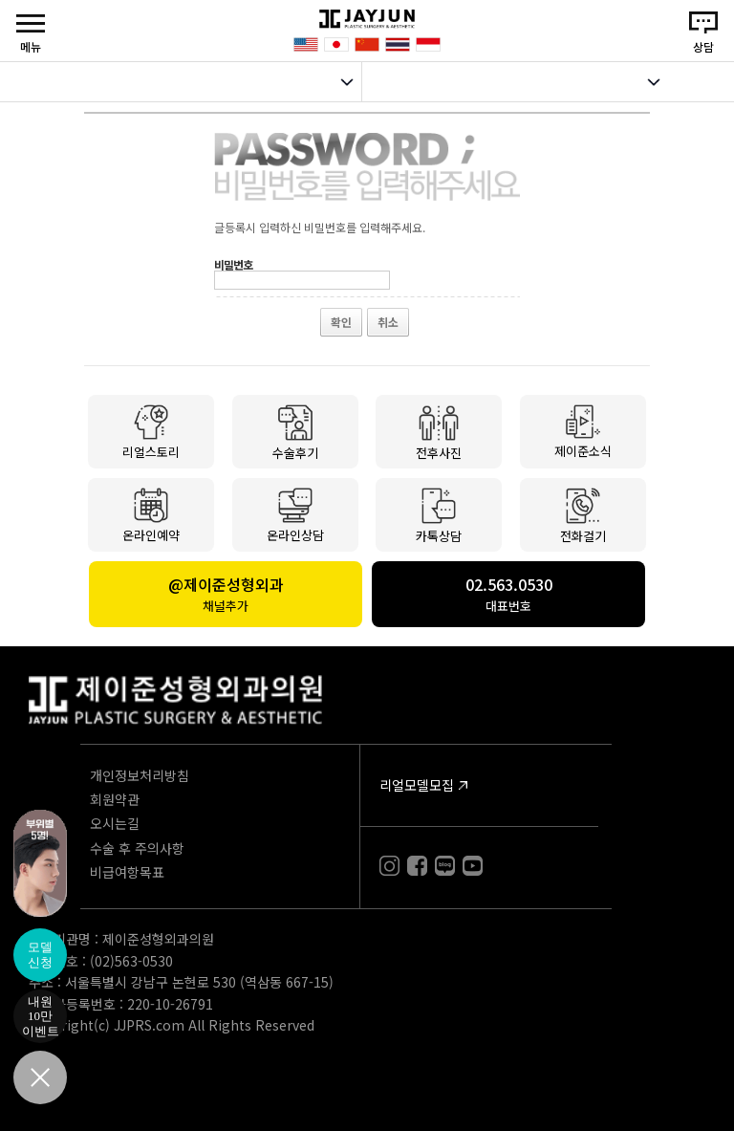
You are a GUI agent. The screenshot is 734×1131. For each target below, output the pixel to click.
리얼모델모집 (416, 784)
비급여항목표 (127, 871)
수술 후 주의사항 (137, 848)
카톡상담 (438, 514)
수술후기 (295, 431)
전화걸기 (583, 515)
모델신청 (40, 954)
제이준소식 (583, 430)
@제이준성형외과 (225, 594)
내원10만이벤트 (40, 1016)
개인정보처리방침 (139, 775)
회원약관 (115, 799)
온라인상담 (295, 514)
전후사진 (438, 432)
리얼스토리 (151, 431)
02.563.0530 (508, 594)
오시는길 (115, 823)
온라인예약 (151, 514)
